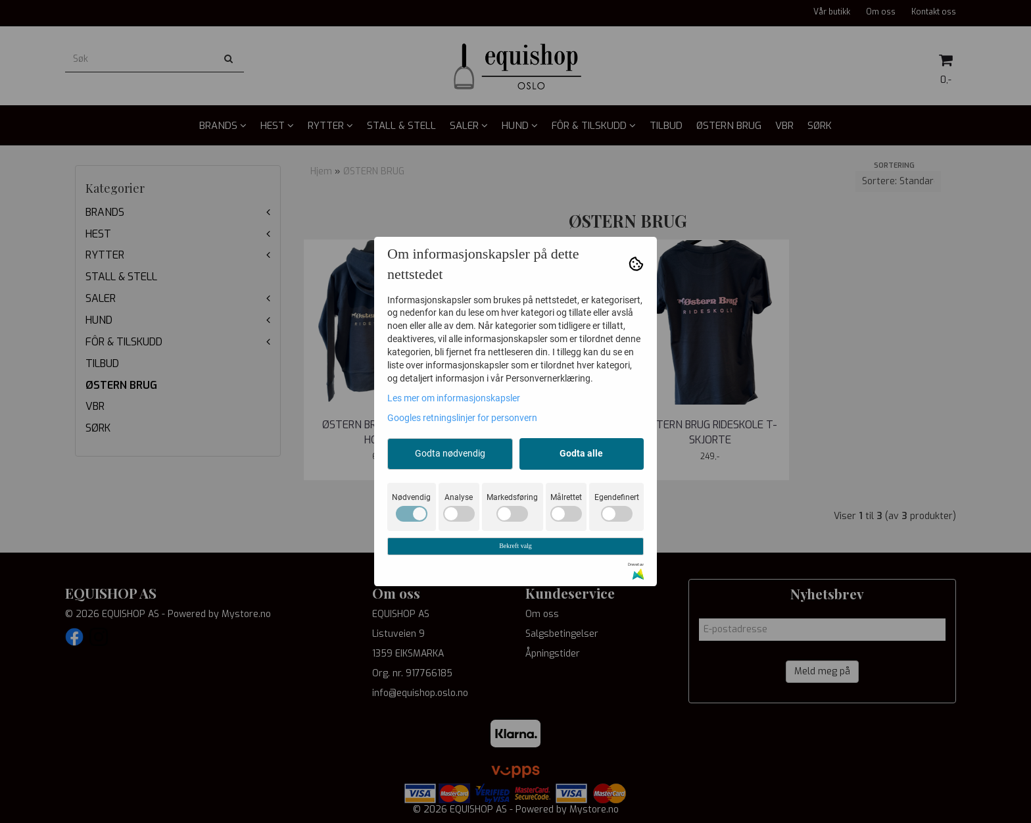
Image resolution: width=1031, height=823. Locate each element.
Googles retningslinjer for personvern (462, 417)
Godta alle (581, 453)
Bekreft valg (515, 545)
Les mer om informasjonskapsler (453, 398)
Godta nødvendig (450, 453)
